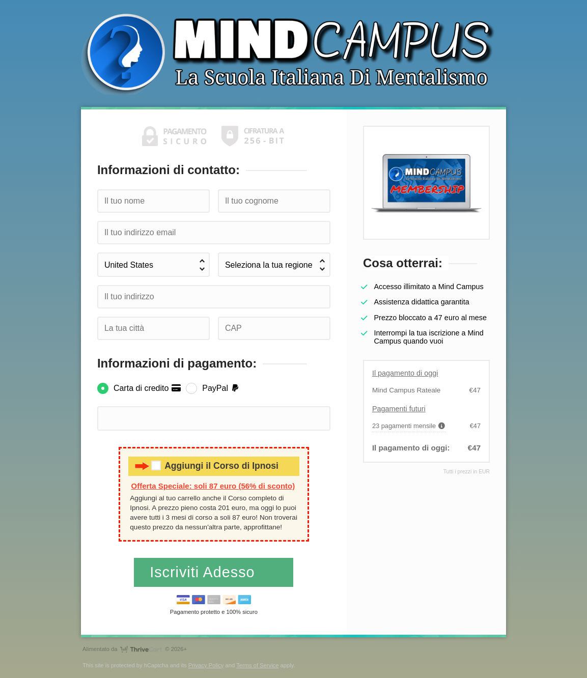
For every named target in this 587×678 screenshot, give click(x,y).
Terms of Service (257, 665)
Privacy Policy (206, 665)
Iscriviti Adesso (204, 572)
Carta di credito (147, 388)
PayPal (221, 388)
